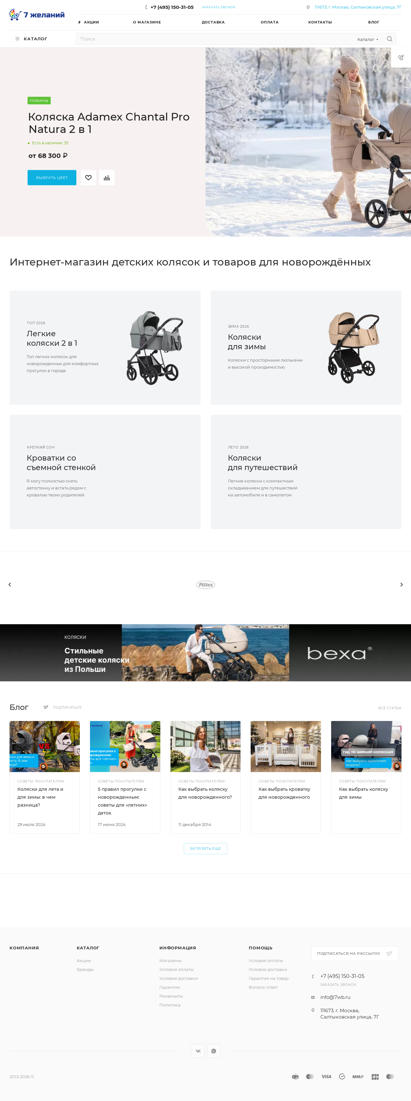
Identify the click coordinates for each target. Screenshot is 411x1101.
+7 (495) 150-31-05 (172, 7)
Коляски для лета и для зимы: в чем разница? (40, 797)
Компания (24, 947)
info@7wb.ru (335, 997)
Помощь (261, 947)
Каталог (88, 947)
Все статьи (389, 708)
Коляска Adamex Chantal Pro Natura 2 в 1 (109, 123)
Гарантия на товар (269, 978)
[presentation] (9, 584)
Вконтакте (197, 1051)
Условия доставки (178, 978)
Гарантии (169, 987)
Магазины (170, 960)
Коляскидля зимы (247, 341)
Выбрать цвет (52, 177)
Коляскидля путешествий (263, 462)
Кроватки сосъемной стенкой (61, 462)
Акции (84, 960)
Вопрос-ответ (263, 987)
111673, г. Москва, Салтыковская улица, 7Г (358, 7)
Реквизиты (171, 996)
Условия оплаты (176, 969)
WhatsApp (214, 1051)
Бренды (85, 969)
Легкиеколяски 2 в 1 (52, 338)
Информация (177, 947)
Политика (170, 1004)
